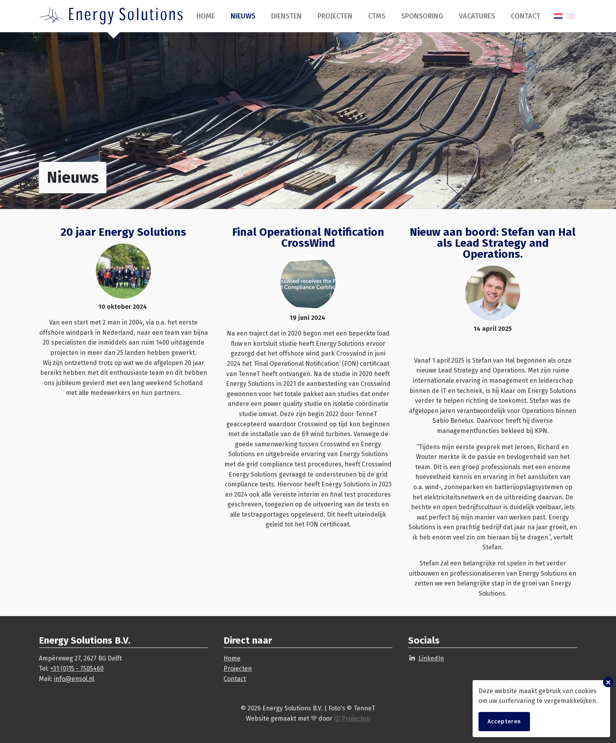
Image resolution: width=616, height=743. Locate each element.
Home (205, 16)
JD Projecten (352, 718)
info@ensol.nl (74, 678)
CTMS (376, 16)
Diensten (286, 16)
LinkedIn (431, 658)
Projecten (334, 16)
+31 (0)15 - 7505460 (77, 668)
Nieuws (243, 16)
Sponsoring (422, 16)
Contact (525, 16)
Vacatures (477, 16)
